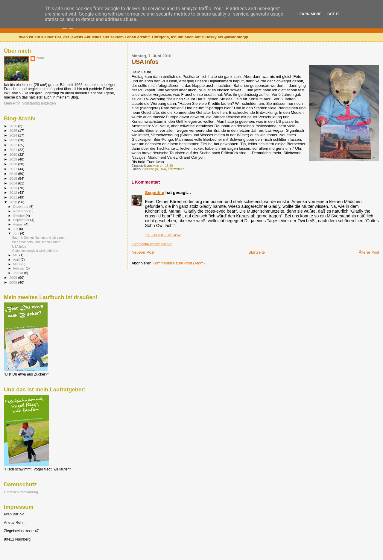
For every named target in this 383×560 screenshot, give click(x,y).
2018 (13, 164)
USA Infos (19, 246)
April (17, 259)
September (22, 220)
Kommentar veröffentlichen (151, 244)
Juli (16, 229)
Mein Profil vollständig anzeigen (30, 103)
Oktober (19, 215)
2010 (13, 202)
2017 (13, 169)
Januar (18, 273)
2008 (13, 282)
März (17, 264)
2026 (13, 126)
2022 (13, 145)
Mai (16, 255)
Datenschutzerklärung (21, 492)
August (19, 224)
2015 (13, 178)
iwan (40, 58)
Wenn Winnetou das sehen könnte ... (38, 242)
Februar (19, 268)
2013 (13, 188)
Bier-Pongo (150, 169)
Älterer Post (369, 252)
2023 (13, 140)
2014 (13, 183)
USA (163, 169)
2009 (13, 277)
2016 (13, 173)
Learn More (309, 14)
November (21, 211)
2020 (13, 154)
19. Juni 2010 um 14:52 (163, 235)
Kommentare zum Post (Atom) (179, 263)
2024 (13, 135)
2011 (13, 197)
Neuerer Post (142, 252)
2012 (13, 192)
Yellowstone (176, 169)
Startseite (256, 252)
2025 (13, 130)
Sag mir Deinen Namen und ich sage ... (39, 237)
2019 (13, 159)
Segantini (154, 192)
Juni (16, 233)
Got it (333, 14)
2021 (13, 150)
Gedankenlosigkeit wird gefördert (35, 250)
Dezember (21, 206)
